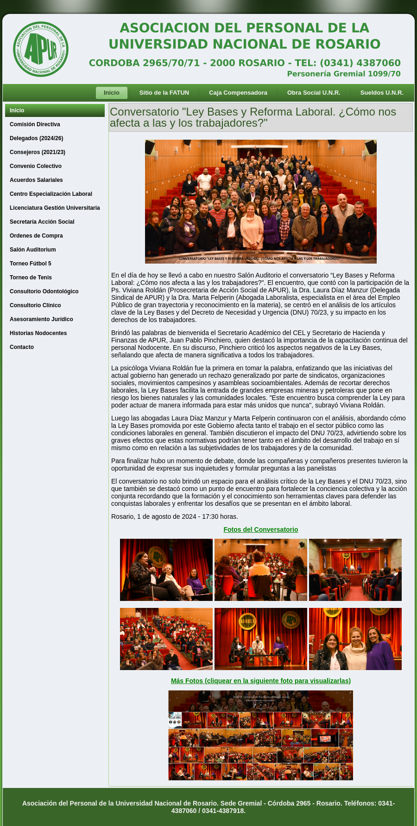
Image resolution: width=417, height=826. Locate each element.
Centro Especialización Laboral (51, 194)
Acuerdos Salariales (36, 180)
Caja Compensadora (238, 92)
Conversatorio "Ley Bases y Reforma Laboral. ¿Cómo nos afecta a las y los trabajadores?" (253, 117)
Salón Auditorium (33, 249)
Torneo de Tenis (31, 277)
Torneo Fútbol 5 (30, 263)
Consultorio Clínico (35, 305)
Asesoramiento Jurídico (41, 319)
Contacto (22, 347)
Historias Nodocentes (38, 333)
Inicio (112, 92)
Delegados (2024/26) (36, 138)
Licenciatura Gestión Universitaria (55, 208)
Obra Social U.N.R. (314, 92)
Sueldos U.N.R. (382, 92)
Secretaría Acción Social (42, 222)
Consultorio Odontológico (44, 291)
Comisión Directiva (35, 124)
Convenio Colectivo (36, 166)
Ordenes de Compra (36, 235)
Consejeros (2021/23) (37, 152)
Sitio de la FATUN (164, 92)
